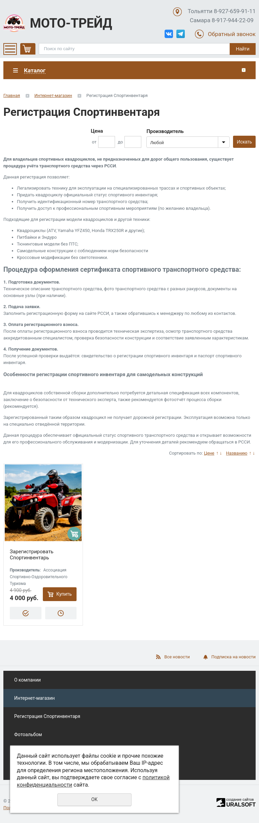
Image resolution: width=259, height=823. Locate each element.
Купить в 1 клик (25, 613)
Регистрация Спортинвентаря (47, 716)
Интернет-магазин (53, 95)
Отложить (61, 613)
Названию (236, 453)
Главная (11, 95)
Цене (209, 453)
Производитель (164, 131)
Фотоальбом (28, 734)
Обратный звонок (232, 34)
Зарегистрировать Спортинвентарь (32, 555)
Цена (97, 131)
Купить (64, 594)
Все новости (177, 656)
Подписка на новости (233, 656)
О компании (27, 680)
